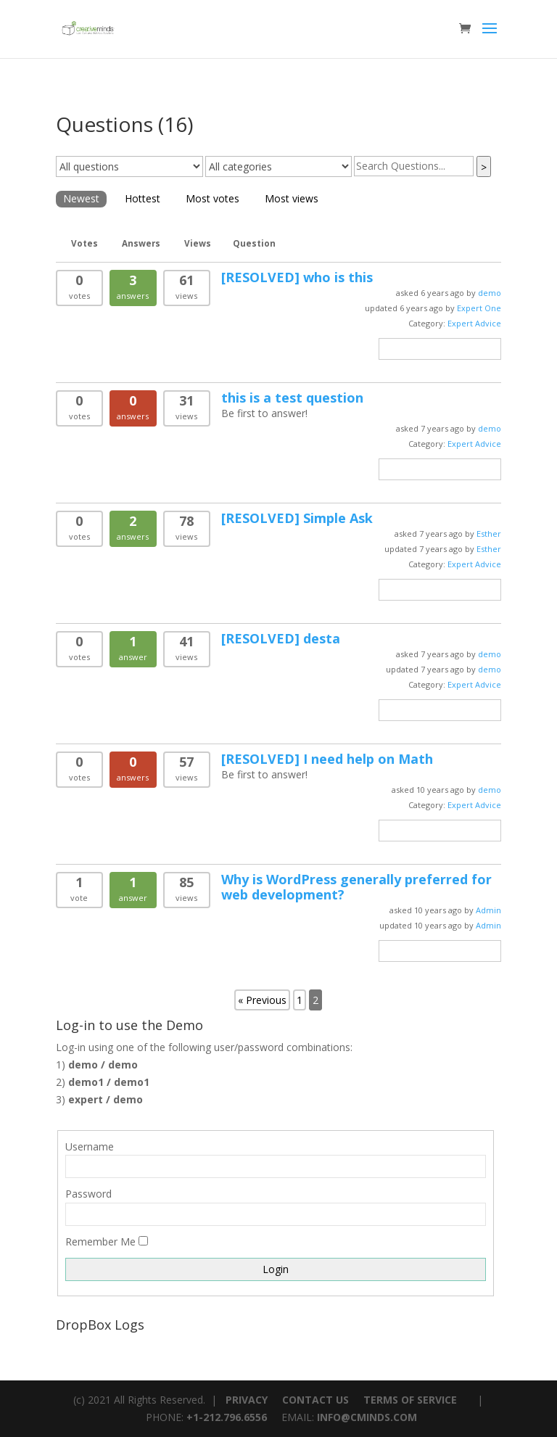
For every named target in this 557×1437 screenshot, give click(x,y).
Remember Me (100, 1241)
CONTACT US (315, 1400)
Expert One (479, 307)
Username (89, 1146)
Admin (488, 910)
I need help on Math (327, 758)
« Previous (262, 1000)
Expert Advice (474, 323)
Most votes (212, 198)
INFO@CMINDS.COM (367, 1417)
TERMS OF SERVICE (410, 1400)
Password (88, 1194)
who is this (297, 277)
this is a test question (292, 397)
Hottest (142, 198)
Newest (81, 198)
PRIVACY (247, 1400)
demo (489, 292)
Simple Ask (297, 518)
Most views (291, 198)
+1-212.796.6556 (226, 1417)
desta (280, 638)
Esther (488, 533)
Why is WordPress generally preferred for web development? (356, 886)
